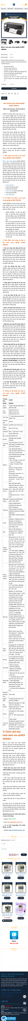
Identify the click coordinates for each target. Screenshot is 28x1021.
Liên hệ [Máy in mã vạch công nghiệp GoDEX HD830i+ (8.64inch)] (14, 88)
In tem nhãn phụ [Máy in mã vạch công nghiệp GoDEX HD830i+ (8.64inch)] (10, 194)
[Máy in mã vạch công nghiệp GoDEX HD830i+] (14, 5)
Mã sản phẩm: (4, 57)
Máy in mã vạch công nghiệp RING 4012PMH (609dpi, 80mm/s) (7, 874)
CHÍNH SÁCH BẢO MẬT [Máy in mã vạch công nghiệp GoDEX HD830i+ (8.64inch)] (6, 996)
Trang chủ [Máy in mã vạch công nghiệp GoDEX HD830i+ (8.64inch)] (3, 8)
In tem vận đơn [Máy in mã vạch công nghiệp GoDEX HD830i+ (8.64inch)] (10, 185)
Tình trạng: (3, 84)
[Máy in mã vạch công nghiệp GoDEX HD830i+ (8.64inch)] (25, 5)
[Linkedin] (12, 93)
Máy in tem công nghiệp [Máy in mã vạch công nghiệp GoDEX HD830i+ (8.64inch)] (9, 161)
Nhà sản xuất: (4, 54)
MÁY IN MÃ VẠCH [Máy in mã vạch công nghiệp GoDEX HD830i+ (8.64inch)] (19, 8)
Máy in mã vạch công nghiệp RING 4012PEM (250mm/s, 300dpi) (21, 874)
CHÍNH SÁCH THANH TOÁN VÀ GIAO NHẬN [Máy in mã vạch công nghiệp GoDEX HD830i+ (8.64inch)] (11, 992)
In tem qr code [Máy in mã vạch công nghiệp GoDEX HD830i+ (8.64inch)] (9, 191)
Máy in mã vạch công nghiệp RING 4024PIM (7, 914)
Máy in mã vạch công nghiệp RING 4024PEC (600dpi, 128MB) (21, 894)
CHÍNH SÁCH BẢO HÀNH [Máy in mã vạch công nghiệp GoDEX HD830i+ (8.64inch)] (7, 994)
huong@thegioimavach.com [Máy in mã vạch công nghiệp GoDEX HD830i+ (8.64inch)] (11, 1011)
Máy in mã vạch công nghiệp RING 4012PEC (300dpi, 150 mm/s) (7, 894)
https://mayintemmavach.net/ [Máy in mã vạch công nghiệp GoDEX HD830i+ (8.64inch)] (17, 830)
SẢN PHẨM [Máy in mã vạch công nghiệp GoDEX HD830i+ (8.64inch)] (10, 8)
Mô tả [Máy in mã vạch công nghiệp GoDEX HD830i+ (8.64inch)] (4, 98)
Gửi (24, 854)
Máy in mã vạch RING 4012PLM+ (21, 914)
